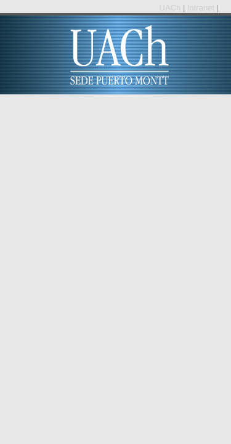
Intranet (202, 7)
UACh (171, 7)
